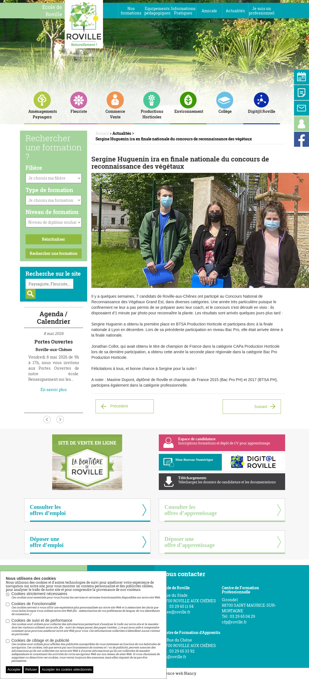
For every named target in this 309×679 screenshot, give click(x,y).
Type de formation (49, 189)
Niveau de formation (52, 211)
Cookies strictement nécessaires (85, 595)
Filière (34, 167)
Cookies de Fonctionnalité (86, 608)
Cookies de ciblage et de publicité (86, 650)
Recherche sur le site (53, 273)
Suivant (260, 406)
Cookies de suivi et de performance (86, 627)
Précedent (119, 406)
